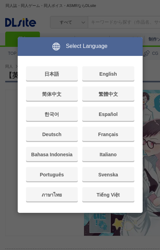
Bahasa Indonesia (52, 154)
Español (108, 114)
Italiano (108, 154)
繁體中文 (108, 94)
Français (108, 134)
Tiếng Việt (108, 195)
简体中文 (51, 94)
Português (52, 174)
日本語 (51, 74)
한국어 (51, 114)
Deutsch (51, 134)
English (108, 74)
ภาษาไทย (52, 195)
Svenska (108, 174)
